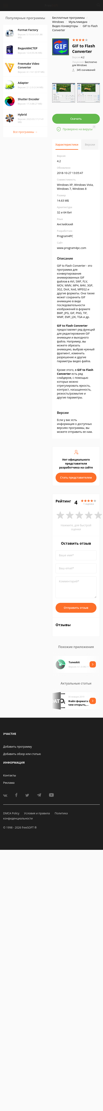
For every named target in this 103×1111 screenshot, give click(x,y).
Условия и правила (37, 813)
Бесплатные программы (68, 18)
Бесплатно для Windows (84, 63)
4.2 (78, 57)
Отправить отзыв (76, 608)
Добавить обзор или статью (22, 754)
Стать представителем (76, 477)
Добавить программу (17, 746)
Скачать (76, 119)
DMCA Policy (11, 813)
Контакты (9, 775)
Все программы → (25, 132)
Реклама (8, 783)
